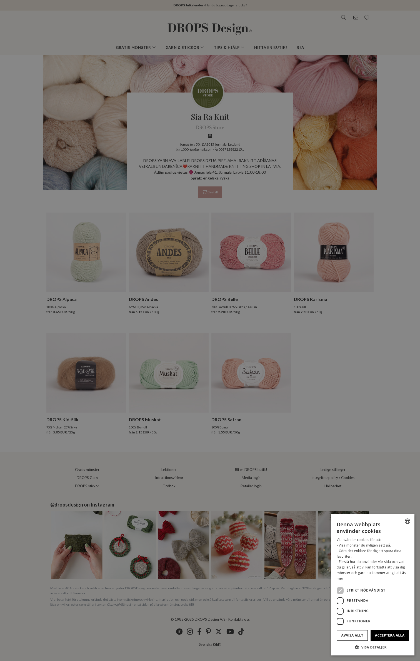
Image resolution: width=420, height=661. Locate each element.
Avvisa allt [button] (352, 635)
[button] (373, 647)
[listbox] (407, 521)
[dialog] (372, 584)
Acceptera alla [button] (390, 635)
